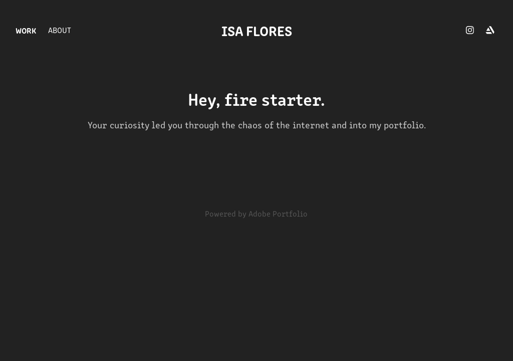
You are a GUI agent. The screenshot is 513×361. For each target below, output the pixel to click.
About (59, 30)
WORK (26, 30)
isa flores (256, 30)
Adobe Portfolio (278, 213)
